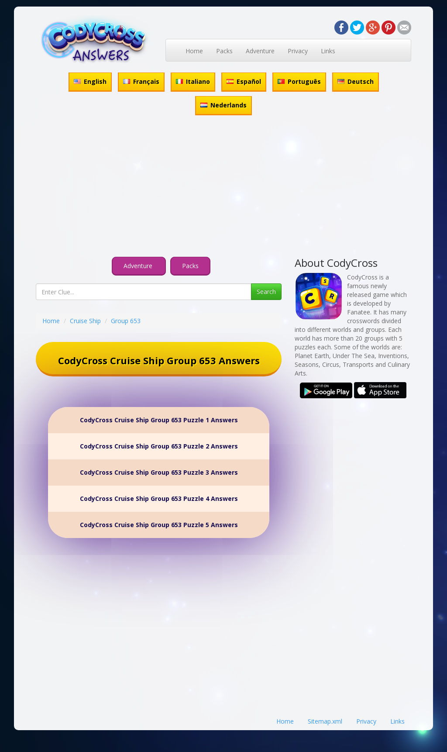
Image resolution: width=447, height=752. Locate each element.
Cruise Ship (85, 321)
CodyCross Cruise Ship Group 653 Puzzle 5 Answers (159, 525)
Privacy (298, 51)
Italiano (193, 81)
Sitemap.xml (325, 721)
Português (299, 81)
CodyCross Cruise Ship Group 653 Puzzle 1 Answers (159, 420)
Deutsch (355, 81)
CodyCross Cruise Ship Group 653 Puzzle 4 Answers (159, 498)
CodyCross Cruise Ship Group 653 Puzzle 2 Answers (159, 446)
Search (266, 291)
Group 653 (126, 321)
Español (244, 81)
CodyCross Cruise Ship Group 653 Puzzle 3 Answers (159, 472)
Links (328, 51)
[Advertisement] (223, 187)
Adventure (260, 51)
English (90, 81)
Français (141, 81)
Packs (224, 51)
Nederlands (223, 105)
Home (194, 51)
